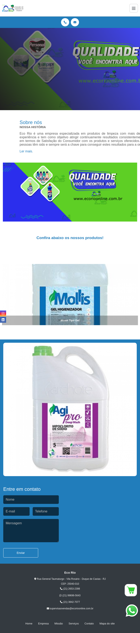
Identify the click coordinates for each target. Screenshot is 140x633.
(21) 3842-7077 (70, 602)
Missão (58, 623)
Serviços (74, 623)
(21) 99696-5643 (69, 595)
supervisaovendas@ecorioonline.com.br (70, 608)
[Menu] (134, 8)
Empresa (43, 623)
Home (28, 623)
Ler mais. (26, 151)
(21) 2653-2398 (70, 588)
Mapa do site (106, 623)
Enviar (21, 552)
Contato (89, 623)
